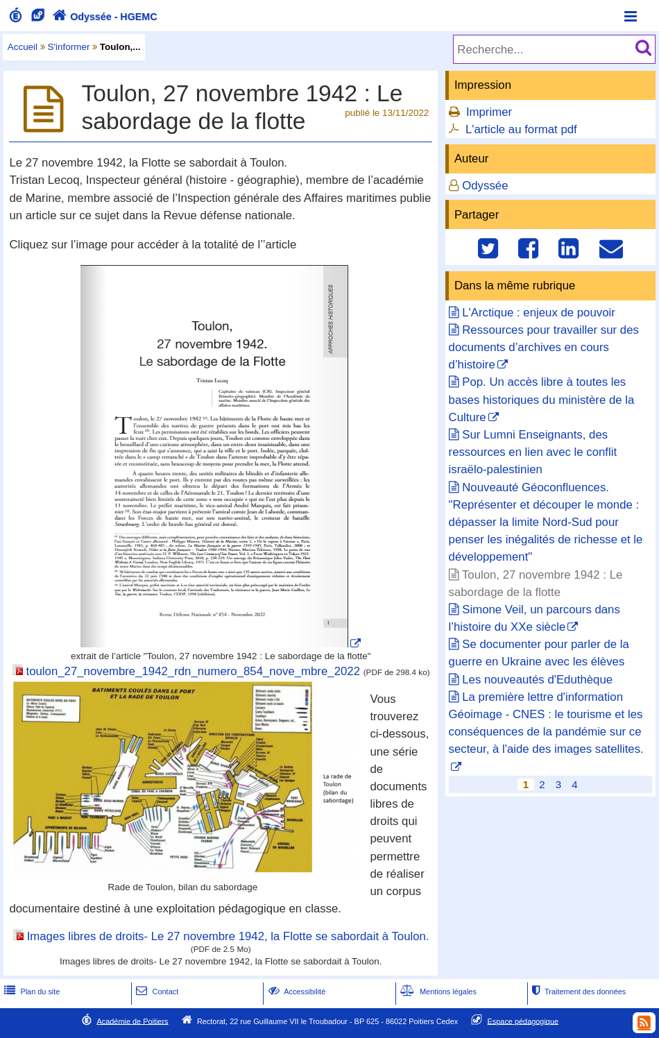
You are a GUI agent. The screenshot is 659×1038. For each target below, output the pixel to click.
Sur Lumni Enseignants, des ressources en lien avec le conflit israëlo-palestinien (533, 452)
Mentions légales (437, 991)
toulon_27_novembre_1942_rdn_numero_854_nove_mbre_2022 (193, 671)
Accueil (22, 47)
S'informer (69, 47)
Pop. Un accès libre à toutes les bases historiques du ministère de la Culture (542, 399)
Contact (155, 991)
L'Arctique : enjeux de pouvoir (538, 312)
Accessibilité (296, 991)
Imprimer (489, 112)
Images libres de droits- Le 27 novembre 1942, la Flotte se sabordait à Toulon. (228, 936)
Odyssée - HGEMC (103, 16)
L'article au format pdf (521, 129)
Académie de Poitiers (132, 1020)
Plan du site (30, 991)
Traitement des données (577, 991)
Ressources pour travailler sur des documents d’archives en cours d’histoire (544, 347)
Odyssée (485, 185)
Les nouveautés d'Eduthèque (537, 679)
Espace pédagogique (523, 1020)
